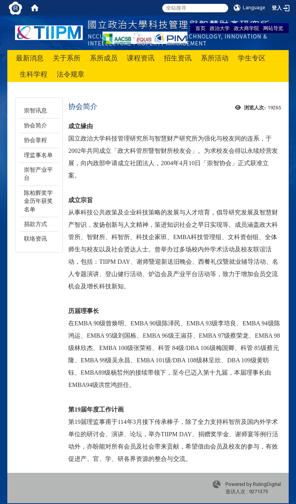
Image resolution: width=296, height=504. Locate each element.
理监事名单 (38, 155)
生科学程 (33, 74)
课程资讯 (141, 58)
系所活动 (215, 58)
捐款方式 (35, 224)
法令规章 (70, 74)
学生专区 (252, 58)
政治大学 (220, 28)
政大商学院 (246, 28)
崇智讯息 (35, 110)
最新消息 (30, 58)
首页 (200, 28)
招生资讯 (178, 58)
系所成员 (104, 58)
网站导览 (273, 28)
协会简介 (35, 125)
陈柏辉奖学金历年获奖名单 (38, 201)
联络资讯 (35, 238)
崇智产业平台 (38, 173)
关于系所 (67, 58)
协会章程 (35, 140)
